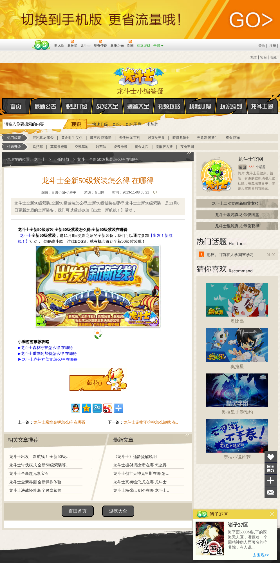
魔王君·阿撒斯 (100, 138)
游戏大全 (118, 511)
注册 (272, 46)
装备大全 (138, 106)
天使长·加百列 (129, 138)
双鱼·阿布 (233, 138)
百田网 (41, 45)
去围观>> (261, 555)
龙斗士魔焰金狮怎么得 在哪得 (59, 422)
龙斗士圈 (262, 100)
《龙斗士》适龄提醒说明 (135, 456)
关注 (271, 468)
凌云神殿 (120, 147)
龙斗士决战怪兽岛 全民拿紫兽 (35, 490)
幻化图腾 (134, 124)
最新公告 (46, 106)
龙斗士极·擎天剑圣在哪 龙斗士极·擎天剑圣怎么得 (142, 490)
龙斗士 (139, 75)
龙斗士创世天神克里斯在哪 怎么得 (142, 473)
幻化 (117, 124)
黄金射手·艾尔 (71, 138)
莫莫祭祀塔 (58, 147)
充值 (253, 57)
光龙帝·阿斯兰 (207, 138)
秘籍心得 (200, 106)
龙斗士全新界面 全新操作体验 (35, 482)
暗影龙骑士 (181, 138)
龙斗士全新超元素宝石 (29, 473)
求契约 (152, 124)
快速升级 (100, 124)
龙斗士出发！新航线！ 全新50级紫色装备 (40, 456)
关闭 (272, 514)
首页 (2, 106)
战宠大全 (107, 106)
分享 (271, 480)
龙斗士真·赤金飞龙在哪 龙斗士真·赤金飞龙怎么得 (142, 482)
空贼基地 (81, 147)
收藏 (273, 57)
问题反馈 (271, 492)
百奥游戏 (16, 41)
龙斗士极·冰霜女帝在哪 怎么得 (140, 465)
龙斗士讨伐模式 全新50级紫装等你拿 (40, 465)
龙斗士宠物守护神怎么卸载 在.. (151, 422)
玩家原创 (231, 106)
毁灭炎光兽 (156, 138)
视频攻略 (169, 106)
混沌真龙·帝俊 (43, 138)
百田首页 (78, 511)
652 (251, 167)
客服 (263, 57)
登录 (261, 46)
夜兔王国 (187, 147)
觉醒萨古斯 (164, 147)
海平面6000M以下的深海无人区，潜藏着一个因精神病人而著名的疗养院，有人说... (247, 539)
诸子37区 (238, 525)
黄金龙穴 (141, 147)
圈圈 (242, 167)
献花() (94, 383)
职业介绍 (77, 106)
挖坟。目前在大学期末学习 (230, 254)
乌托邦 (38, 147)
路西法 (101, 147)
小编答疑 (62, 159)
